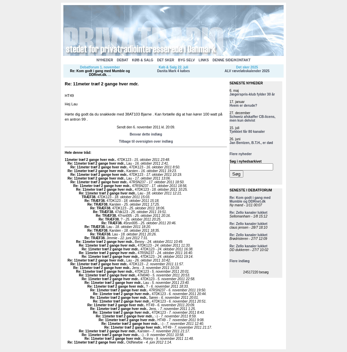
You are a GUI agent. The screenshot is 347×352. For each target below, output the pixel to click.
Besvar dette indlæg (146, 134)
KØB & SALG (143, 60)
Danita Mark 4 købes (173, 71)
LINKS (204, 60)
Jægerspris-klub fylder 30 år (252, 94)
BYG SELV (186, 60)
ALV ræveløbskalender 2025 (247, 71)
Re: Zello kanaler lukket (248, 212)
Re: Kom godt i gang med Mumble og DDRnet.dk (100, 73)
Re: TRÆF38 (94, 201)
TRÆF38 (89, 197)
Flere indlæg (239, 261)
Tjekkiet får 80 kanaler (247, 131)
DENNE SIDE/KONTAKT (231, 60)
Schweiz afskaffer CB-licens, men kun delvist (252, 118)
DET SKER (165, 60)
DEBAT (122, 60)
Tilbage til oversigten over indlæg (146, 141)
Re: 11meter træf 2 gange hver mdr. (95, 163)
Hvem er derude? (243, 105)
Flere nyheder (240, 154)
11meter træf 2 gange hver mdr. (90, 160)
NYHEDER (105, 60)
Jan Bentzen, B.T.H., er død (251, 143)
